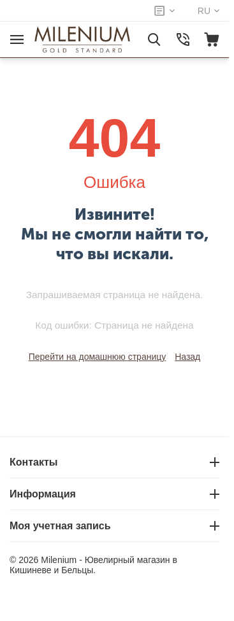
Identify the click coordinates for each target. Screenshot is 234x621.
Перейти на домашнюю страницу (97, 357)
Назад (187, 357)
